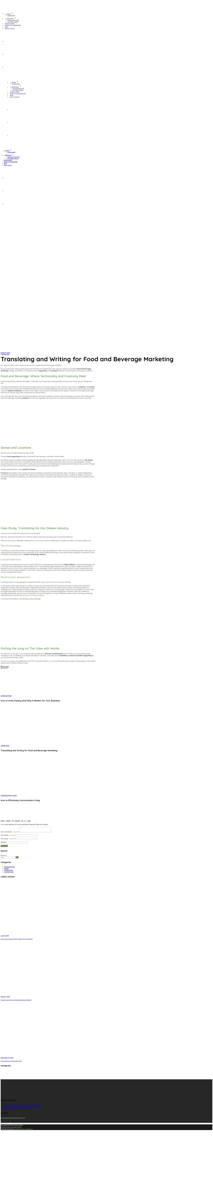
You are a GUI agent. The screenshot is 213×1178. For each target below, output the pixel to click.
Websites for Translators (24, 1130)
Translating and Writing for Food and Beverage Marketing (16, 1001)
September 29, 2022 (7, 1059)
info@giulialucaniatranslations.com (13, 1119)
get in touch (50, 661)
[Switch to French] (17, 67)
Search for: (4, 856)
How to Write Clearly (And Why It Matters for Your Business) (17, 940)
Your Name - (8, 836)
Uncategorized (9, 873)
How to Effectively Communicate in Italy (11, 1062)
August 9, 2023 (5, 352)
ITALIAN (14, 795)
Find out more (6, 661)
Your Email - (8, 840)
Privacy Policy (6, 1128)
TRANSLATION (5, 354)
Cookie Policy (16, 1128)
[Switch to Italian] (17, 54)
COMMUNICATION (6, 696)
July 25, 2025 (5, 937)
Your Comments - (10, 833)
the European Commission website (31, 595)
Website (3, 843)
